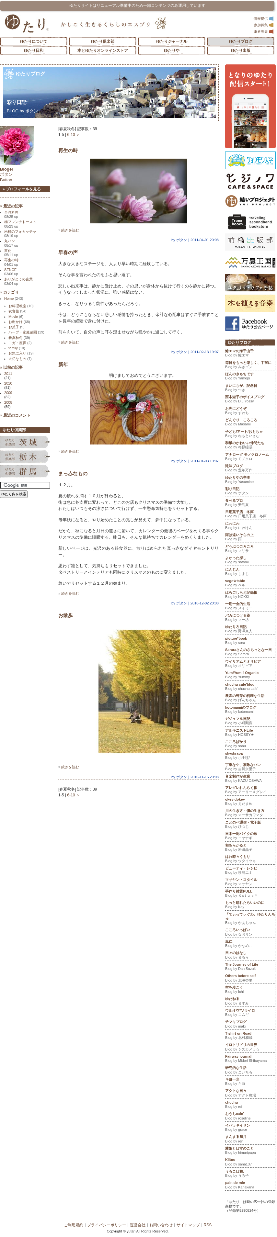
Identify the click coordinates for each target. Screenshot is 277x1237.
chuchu (250, 1105)
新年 (63, 364)
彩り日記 (21, 102)
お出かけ (19, 322)
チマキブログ (250, 1024)
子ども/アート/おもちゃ (250, 434)
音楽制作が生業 (250, 779)
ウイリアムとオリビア (250, 664)
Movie (15, 317)
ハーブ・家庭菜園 (26, 332)
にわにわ (250, 526)
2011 (8, 374)
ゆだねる (250, 1001)
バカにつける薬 (250, 618)
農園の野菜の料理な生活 (250, 698)
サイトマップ (188, 1225)
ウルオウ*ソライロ (250, 1013)
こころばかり (250, 744)
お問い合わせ (161, 1225)
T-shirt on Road (250, 1036)
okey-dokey (250, 802)
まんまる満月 (250, 1139)
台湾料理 (11, 214)
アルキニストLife (250, 733)
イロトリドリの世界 (250, 1047)
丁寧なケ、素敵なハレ (250, 767)
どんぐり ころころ (250, 423)
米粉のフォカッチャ (20, 234)
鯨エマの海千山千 (250, 354)
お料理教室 (21, 306)
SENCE (11, 272)
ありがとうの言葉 (18, 281)
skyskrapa (250, 756)
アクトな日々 (250, 1093)
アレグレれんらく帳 (250, 790)
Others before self (250, 979)
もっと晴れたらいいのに (250, 905)
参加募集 (264, 25)
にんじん (250, 572)
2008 (8, 402)
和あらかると (250, 848)
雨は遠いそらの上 (250, 538)
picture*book (250, 641)
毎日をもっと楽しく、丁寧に (250, 365)
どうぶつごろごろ (250, 549)
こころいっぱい (250, 933)
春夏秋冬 (19, 338)
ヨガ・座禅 (20, 343)
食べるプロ (250, 503)
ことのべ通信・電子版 (250, 825)
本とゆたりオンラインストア (102, 50)
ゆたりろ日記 (250, 630)
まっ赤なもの (72, 473)
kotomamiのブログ (250, 710)
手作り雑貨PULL (250, 894)
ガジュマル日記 (250, 721)
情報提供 (264, 18)
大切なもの (20, 359)
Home (13, 298)
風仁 (250, 944)
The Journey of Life (250, 967)
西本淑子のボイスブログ (250, 400)
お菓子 (16, 327)
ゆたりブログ (240, 41)
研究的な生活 (250, 1070)
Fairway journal (250, 1059)
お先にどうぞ (250, 411)
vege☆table (250, 584)
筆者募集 (264, 31)
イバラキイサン (250, 1128)
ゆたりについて (33, 41)
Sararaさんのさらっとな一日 (250, 653)
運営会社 (137, 1225)
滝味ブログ (250, 469)
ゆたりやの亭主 (250, 480)
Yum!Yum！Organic (250, 675)
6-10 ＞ (73, 134)
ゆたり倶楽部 (102, 41)
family (16, 348)
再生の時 (68, 150)
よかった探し (250, 561)
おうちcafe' (250, 1116)
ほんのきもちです (250, 377)
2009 (8, 393)
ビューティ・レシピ (250, 871)
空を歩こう (250, 990)
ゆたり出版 (240, 50)
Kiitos (250, 1162)
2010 (8, 383)
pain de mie (250, 1185)
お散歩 (65, 615)
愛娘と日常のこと (250, 1151)
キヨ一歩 (250, 1082)
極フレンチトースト (20, 224)
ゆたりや (171, 50)
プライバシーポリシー (106, 1225)
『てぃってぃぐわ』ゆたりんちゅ (250, 919)
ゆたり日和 (33, 50)
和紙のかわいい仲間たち (250, 446)
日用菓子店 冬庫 (250, 515)
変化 (11, 253)
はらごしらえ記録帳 (250, 595)
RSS (208, 1225)
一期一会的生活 (250, 607)
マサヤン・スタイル (250, 882)
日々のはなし (250, 956)
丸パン (11, 243)
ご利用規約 (73, 1225)
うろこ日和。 (250, 1174)
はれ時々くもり (250, 859)
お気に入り (21, 353)
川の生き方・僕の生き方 (250, 813)
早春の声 (68, 252)
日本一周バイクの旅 (250, 836)
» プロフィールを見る (22, 189)
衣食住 (17, 311)
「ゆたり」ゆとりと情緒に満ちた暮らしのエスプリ (26, 23)
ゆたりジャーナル (171, 41)
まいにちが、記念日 (250, 388)
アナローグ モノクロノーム (250, 457)
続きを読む (70, 230)
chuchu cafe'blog (250, 687)
